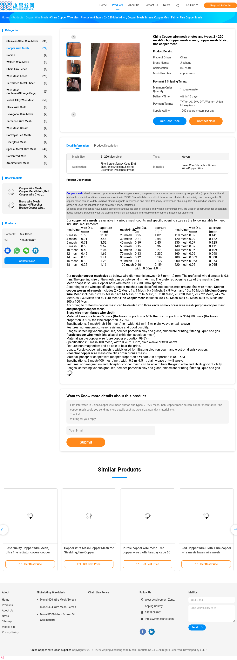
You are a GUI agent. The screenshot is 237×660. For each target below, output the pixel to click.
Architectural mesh (26, 163)
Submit (86, 442)
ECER (203, 649)
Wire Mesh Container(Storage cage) (26, 92)
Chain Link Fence (26, 69)
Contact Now (27, 260)
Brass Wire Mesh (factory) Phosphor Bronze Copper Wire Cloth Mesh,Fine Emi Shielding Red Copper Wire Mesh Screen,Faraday (32, 204)
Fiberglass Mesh (26, 142)
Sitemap (7, 621)
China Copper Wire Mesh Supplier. (51, 649)
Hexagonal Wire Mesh (26, 114)
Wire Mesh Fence (26, 76)
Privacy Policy (10, 632)
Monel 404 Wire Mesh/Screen (58, 607)
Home (5, 599)
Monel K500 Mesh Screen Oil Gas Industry (57, 617)
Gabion (26, 55)
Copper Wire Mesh (26, 48)
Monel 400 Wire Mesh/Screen (58, 599)
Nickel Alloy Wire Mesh (26, 100)
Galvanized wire (26, 156)
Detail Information (77, 145)
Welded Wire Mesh (26, 62)
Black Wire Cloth (26, 107)
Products (7, 605)
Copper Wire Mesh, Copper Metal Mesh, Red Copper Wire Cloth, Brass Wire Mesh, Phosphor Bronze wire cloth (34, 191)
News (5, 615)
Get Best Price (170, 121)
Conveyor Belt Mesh (26, 135)
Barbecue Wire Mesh (26, 121)
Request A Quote (220, 5)
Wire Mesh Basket (26, 128)
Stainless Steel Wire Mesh (26, 41)
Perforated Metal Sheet (26, 83)
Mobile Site (9, 626)
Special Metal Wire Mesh (26, 149)
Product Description (106, 145)
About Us (7, 610)
